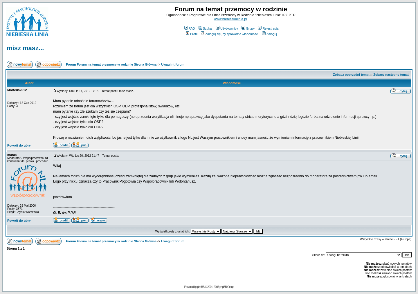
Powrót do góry (19, 145)
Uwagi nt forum (172, 64)
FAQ (189, 28)
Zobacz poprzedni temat (351, 74)
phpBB (200, 286)
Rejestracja (268, 28)
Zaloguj (269, 34)
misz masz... (25, 48)
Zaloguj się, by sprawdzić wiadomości (229, 34)
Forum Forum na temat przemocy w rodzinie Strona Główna (111, 64)
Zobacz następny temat (391, 74)
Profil (191, 34)
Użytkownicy (227, 28)
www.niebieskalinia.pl (230, 19)
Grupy (248, 28)
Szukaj (205, 28)
